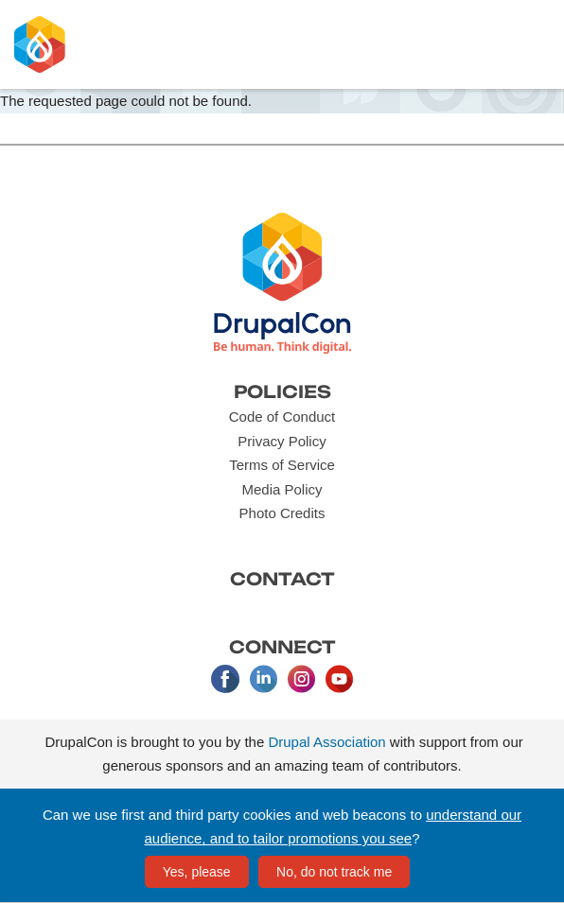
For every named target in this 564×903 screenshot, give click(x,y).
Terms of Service (282, 465)
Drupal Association (326, 742)
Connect (282, 646)
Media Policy (281, 489)
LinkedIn (263, 679)
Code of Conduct (282, 416)
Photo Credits (282, 513)
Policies (282, 391)
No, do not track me (334, 871)
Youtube (339, 679)
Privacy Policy (282, 441)
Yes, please (197, 871)
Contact (282, 578)
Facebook (225, 679)
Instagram (301, 679)
